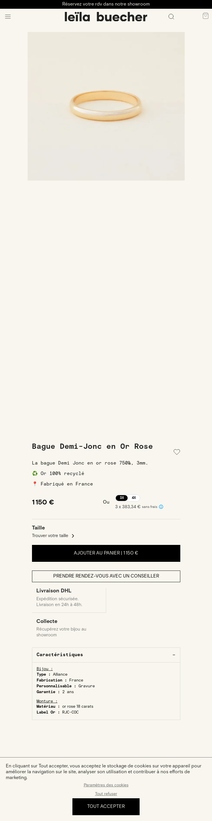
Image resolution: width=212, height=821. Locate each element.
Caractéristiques (60, 655)
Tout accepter (106, 807)
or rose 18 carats (77, 706)
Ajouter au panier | (106, 553)
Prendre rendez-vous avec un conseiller (106, 576)
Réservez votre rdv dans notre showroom (106, 4)
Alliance (60, 674)
